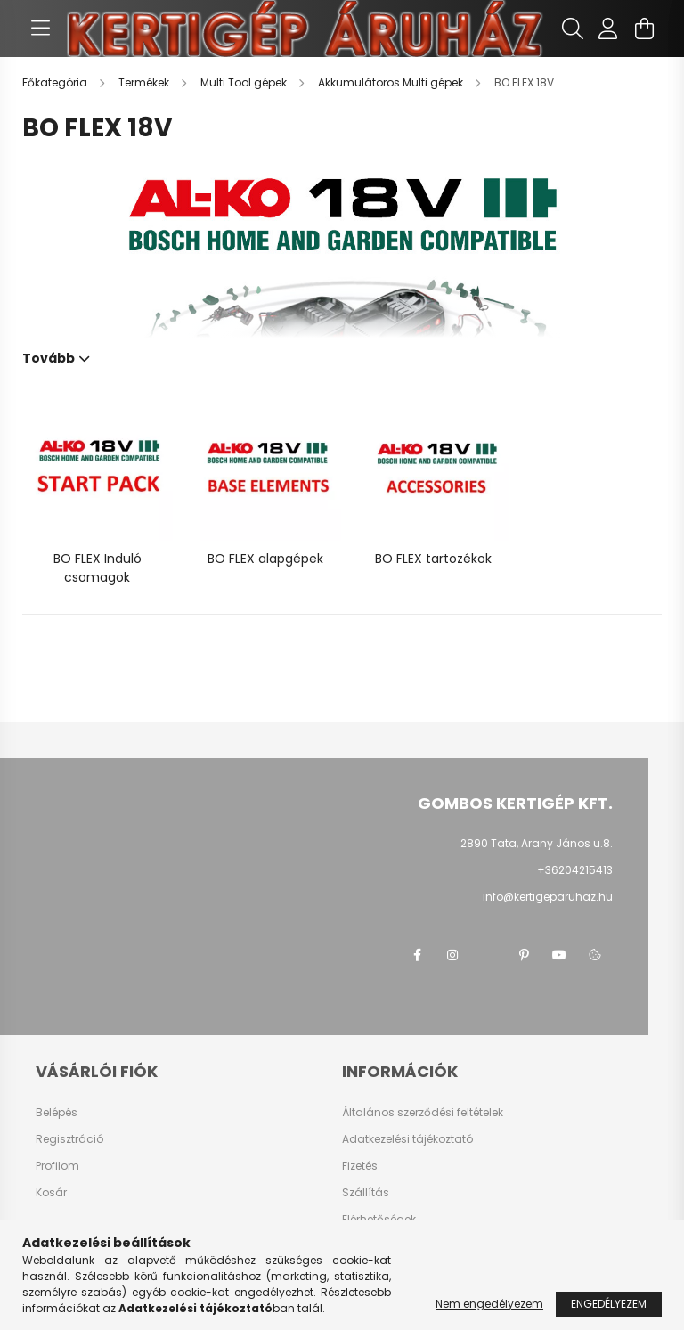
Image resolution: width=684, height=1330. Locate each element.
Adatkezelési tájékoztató (407, 1139)
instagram (452, 955)
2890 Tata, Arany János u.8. (536, 843)
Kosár (51, 1193)
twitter (488, 955)
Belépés (56, 1112)
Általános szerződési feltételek (422, 1112)
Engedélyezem (609, 1303)
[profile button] (608, 28)
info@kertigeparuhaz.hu (548, 896)
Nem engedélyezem (489, 1303)
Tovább (48, 356)
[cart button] (644, 28)
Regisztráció (69, 1139)
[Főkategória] (56, 82)
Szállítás (365, 1193)
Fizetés (360, 1166)
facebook (417, 955)
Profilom (57, 1166)
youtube (559, 955)
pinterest (524, 955)
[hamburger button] (40, 28)
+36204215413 (575, 869)
